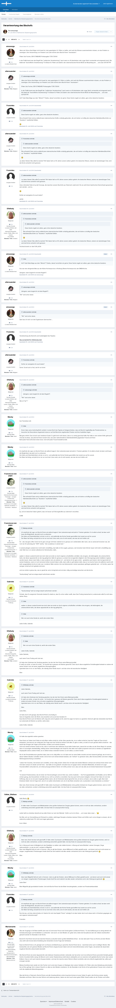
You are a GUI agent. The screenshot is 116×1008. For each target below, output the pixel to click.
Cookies (73, 1001)
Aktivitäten (15, 9)
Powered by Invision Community (58, 1005)
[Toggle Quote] (22, 76)
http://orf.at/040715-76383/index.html (30, 340)
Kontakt (67, 1001)
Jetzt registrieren (108, 3)
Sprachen (43, 1001)
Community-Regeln (14, 14)
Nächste (14, 39)
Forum (4, 14)
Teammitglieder (27, 14)
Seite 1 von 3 (27, 39)
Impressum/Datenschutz (56, 1001)
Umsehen (6, 10)
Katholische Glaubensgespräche (27, 32)
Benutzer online (39, 14)
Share (89, 31)
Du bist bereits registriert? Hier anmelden (86, 3)
